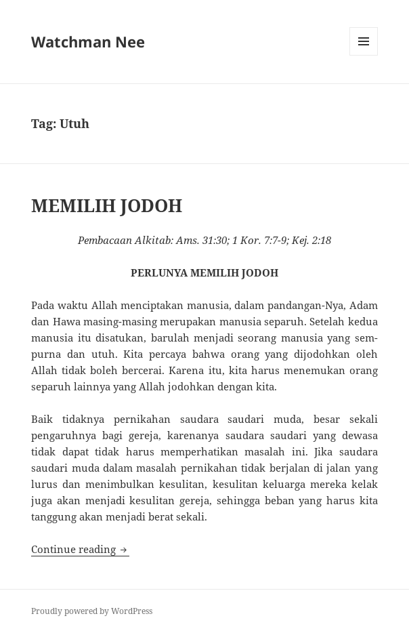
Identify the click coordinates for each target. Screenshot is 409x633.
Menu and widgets (364, 55)
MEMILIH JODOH (106, 205)
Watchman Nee (88, 41)
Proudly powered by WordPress (91, 611)
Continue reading (80, 549)
